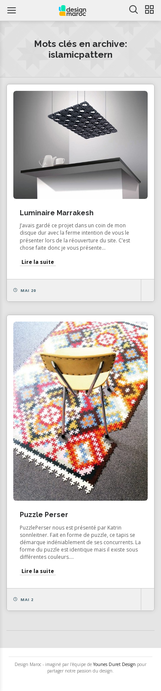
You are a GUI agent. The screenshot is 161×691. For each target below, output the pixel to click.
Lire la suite (37, 262)
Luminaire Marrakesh (57, 213)
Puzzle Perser (44, 515)
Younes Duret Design (114, 664)
